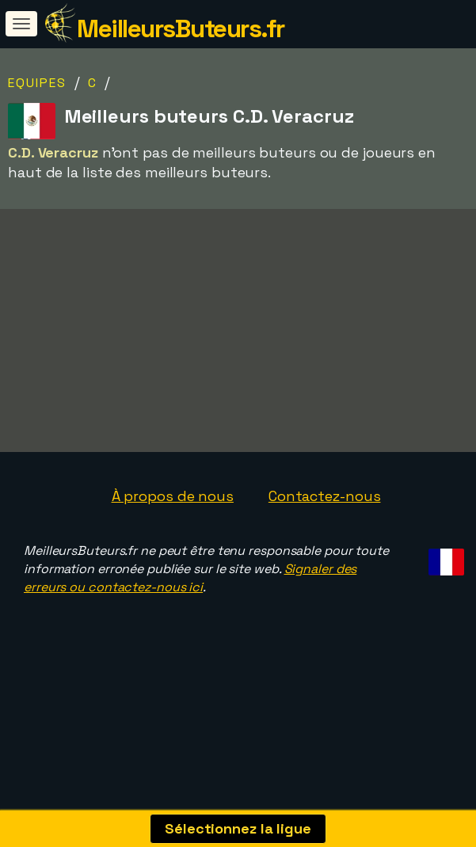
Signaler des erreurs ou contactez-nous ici (190, 612)
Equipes (37, 82)
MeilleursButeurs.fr (180, 28)
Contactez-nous (324, 530)
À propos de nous (173, 530)
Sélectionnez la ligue (238, 828)
